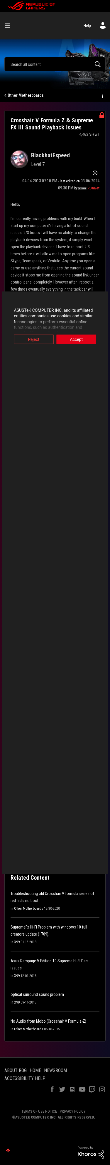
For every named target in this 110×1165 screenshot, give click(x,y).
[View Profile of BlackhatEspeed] (50, 155)
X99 (17, 942)
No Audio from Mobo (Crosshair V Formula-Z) (48, 1021)
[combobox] (55, 64)
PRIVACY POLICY (73, 1111)
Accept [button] (77, 339)
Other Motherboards (26, 95)
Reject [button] (32, 339)
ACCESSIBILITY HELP (24, 1078)
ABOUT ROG (15, 1070)
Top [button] (8, 1150)
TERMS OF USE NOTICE (39, 1111)
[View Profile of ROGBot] (93, 188)
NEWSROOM (55, 1070)
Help (87, 25)
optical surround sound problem (37, 994)
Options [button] (102, 96)
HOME (35, 1070)
